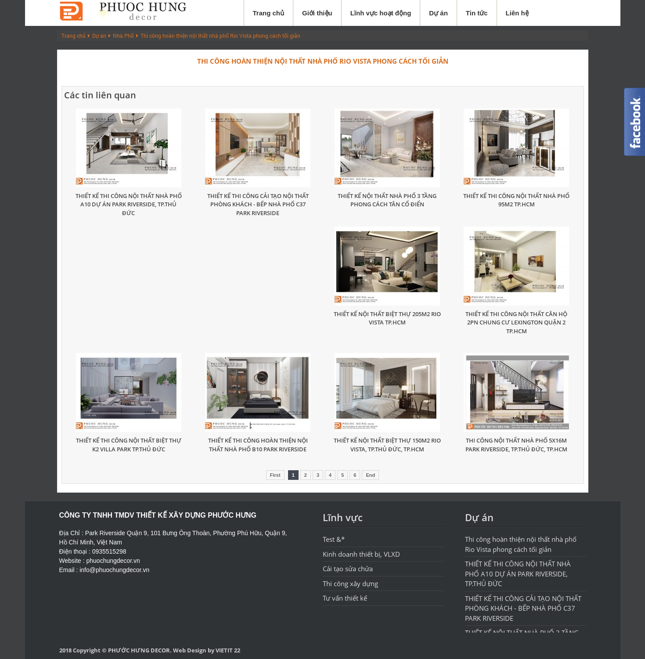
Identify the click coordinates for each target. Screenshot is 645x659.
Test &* (334, 539)
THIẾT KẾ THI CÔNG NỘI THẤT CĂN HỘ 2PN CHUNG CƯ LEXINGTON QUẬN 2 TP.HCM (516, 322)
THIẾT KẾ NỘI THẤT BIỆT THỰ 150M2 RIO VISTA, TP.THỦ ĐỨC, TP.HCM (387, 444)
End (370, 475)
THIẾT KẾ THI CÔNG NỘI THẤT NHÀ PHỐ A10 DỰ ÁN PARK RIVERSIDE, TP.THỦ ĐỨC (129, 204)
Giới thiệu (317, 13)
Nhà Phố (123, 35)
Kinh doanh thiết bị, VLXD (361, 554)
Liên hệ (517, 13)
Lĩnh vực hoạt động (380, 13)
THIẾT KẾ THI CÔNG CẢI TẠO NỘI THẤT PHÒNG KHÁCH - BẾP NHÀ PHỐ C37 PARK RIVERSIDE (258, 204)
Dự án (438, 13)
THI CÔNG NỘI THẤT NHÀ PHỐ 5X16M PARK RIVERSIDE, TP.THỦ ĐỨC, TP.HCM (516, 444)
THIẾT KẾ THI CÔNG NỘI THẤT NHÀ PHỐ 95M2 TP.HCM (516, 200)
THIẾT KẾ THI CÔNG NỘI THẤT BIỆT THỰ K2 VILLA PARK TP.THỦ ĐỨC (128, 444)
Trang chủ (269, 13)
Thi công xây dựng (350, 583)
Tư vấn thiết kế (345, 598)
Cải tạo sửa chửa (348, 568)
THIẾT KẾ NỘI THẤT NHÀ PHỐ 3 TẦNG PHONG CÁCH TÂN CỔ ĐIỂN (387, 200)
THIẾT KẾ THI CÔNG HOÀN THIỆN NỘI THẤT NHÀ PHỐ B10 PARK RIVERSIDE (258, 444)
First (275, 475)
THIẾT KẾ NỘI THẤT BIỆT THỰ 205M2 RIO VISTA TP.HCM (387, 318)
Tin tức (477, 13)
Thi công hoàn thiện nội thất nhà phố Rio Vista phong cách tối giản (220, 35)
